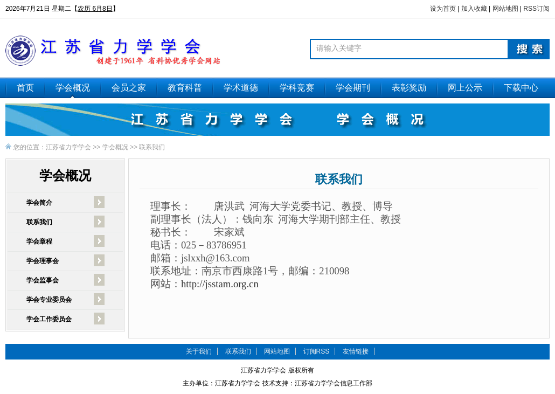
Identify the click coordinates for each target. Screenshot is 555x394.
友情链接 (356, 351)
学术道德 (241, 87)
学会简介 (39, 202)
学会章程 (39, 241)
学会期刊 (353, 87)
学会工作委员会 (49, 319)
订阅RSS (316, 351)
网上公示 (465, 87)
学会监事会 (42, 280)
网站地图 (505, 8)
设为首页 (443, 8)
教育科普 (185, 87)
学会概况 (73, 87)
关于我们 (199, 351)
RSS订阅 (536, 8)
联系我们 (152, 147)
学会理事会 (42, 261)
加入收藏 (474, 8)
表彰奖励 (409, 87)
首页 (25, 87)
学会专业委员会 (49, 299)
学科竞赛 (297, 87)
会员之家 (129, 87)
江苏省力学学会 (68, 147)
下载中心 (521, 87)
